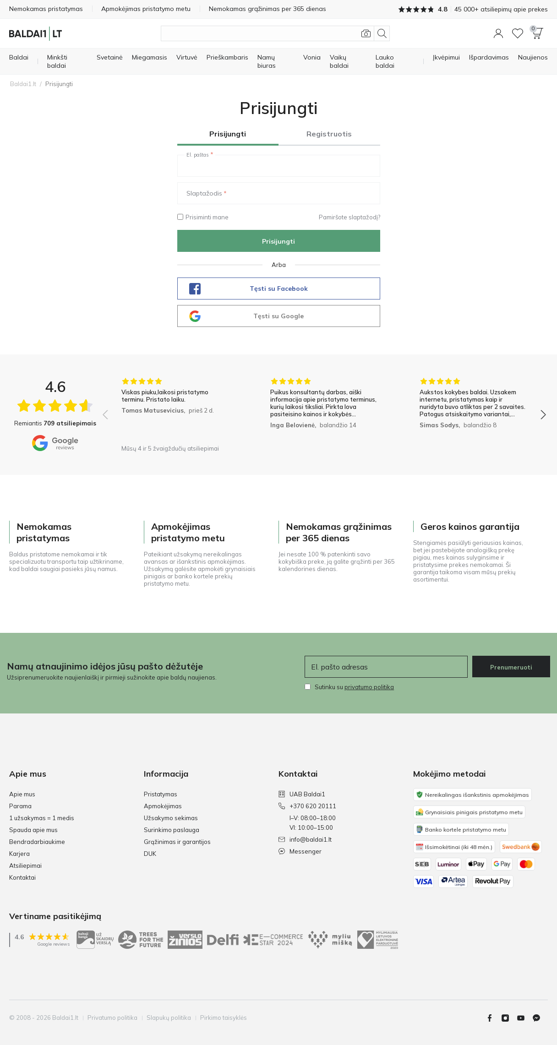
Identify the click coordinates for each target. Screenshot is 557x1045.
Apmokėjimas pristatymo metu (146, 9)
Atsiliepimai (25, 865)
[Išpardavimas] (488, 57)
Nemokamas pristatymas (46, 9)
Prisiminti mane (203, 217)
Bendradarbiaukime (37, 841)
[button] (498, 33)
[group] (175, 408)
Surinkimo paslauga (171, 829)
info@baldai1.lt (305, 839)
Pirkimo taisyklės (223, 1017)
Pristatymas (160, 794)
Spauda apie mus (33, 829)
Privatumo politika (112, 1017)
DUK (150, 853)
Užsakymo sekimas (171, 818)
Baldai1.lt (23, 83)
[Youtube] (524, 1018)
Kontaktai (22, 877)
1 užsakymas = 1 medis (41, 818)
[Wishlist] (518, 33)
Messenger (300, 851)
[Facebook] (493, 1018)
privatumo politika (369, 687)
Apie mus (22, 794)
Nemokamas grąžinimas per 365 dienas (267, 9)
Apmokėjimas (163, 806)
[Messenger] (540, 1018)
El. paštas (197, 155)
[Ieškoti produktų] (275, 33)
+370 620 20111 (307, 806)
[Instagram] (509, 1018)
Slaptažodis (204, 193)
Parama (20, 806)
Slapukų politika (169, 1017)
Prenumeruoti (511, 667)
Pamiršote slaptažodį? (349, 217)
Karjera (19, 853)
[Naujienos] (532, 57)
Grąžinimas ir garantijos (177, 841)
